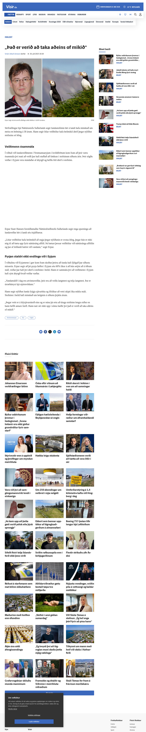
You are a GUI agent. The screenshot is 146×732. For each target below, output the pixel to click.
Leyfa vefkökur (48, 721)
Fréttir (113, 674)
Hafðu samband (37, 690)
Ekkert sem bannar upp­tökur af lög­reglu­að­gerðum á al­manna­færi (128, 153)
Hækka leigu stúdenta (44, 441)
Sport (113, 681)
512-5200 (37, 683)
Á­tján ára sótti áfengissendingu (17, 606)
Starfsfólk (34, 699)
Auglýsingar (35, 687)
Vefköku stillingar (20, 721)
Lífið (112, 684)
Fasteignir (133, 678)
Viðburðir (133, 684)
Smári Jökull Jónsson (12, 54)
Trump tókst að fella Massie (127, 124)
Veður (132, 687)
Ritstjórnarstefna (37, 693)
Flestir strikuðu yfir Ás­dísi (76, 524)
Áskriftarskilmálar (37, 696)
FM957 (132, 693)
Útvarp (113, 693)
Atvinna (132, 681)
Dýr (23, 317)
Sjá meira (49, 643)
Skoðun (113, 687)
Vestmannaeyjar (12, 317)
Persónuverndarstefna (13, 689)
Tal (131, 699)
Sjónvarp (114, 690)
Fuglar (31, 317)
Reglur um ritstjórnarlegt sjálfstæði (14, 685)
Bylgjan (132, 690)
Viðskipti (114, 678)
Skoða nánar (12, 715)
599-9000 (12, 698)
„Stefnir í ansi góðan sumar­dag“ (48, 580)
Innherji (133, 674)
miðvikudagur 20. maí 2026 (110, 7)
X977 (132, 696)
